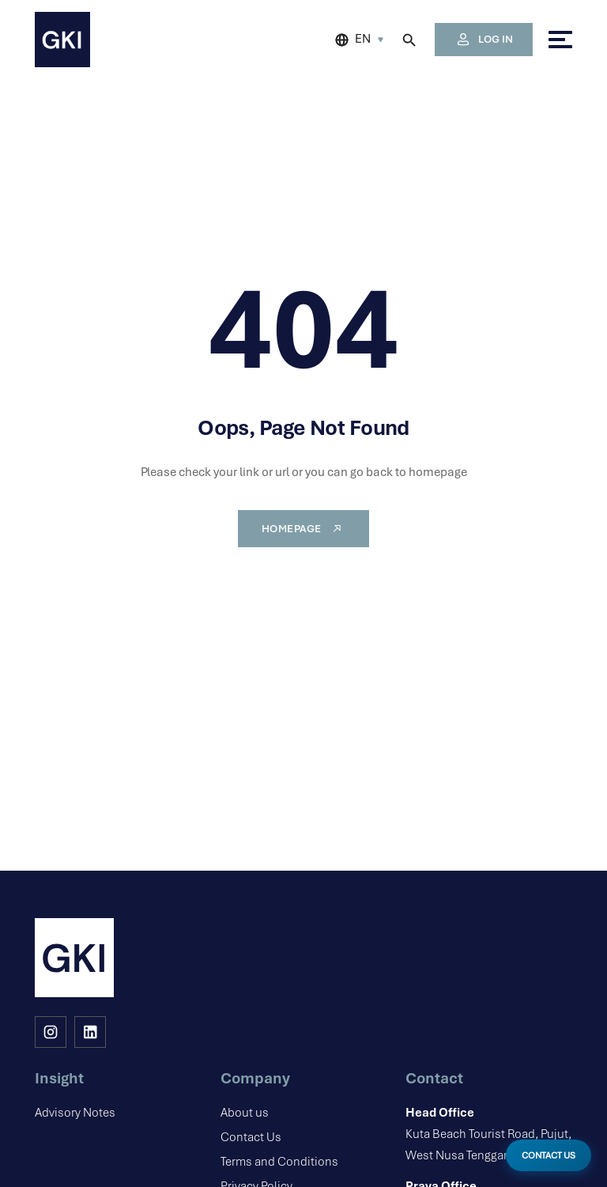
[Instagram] (50, 1032)
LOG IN (483, 39)
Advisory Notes (75, 1113)
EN (363, 39)
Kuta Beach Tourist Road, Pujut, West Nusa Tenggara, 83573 (488, 1132)
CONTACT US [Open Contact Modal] (548, 1155)
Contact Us (251, 1137)
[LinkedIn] (90, 1032)
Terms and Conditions (279, 1162)
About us (245, 1113)
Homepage (304, 529)
